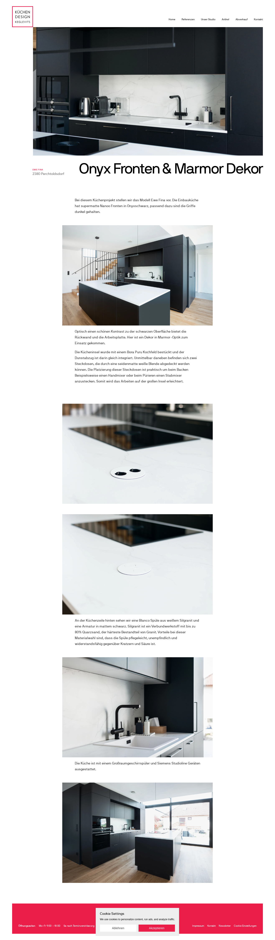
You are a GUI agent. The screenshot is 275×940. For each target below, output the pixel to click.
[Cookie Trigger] (245, 925)
